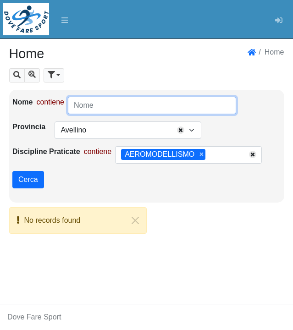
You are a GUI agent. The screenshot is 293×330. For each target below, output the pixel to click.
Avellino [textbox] (73, 130)
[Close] (135, 220)
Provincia (28, 127)
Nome (22, 102)
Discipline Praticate (46, 151)
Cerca (28, 179)
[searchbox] (211, 155)
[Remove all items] (180, 130)
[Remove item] (201, 154)
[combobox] (128, 130)
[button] (17, 75)
